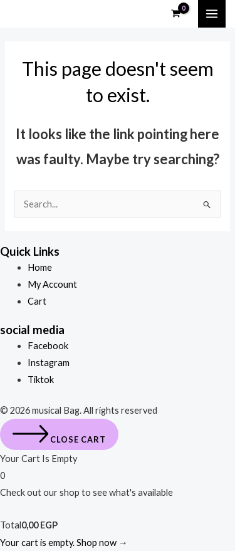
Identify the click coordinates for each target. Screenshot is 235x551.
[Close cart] (59, 434)
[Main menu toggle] (212, 14)
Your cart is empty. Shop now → (64, 542)
